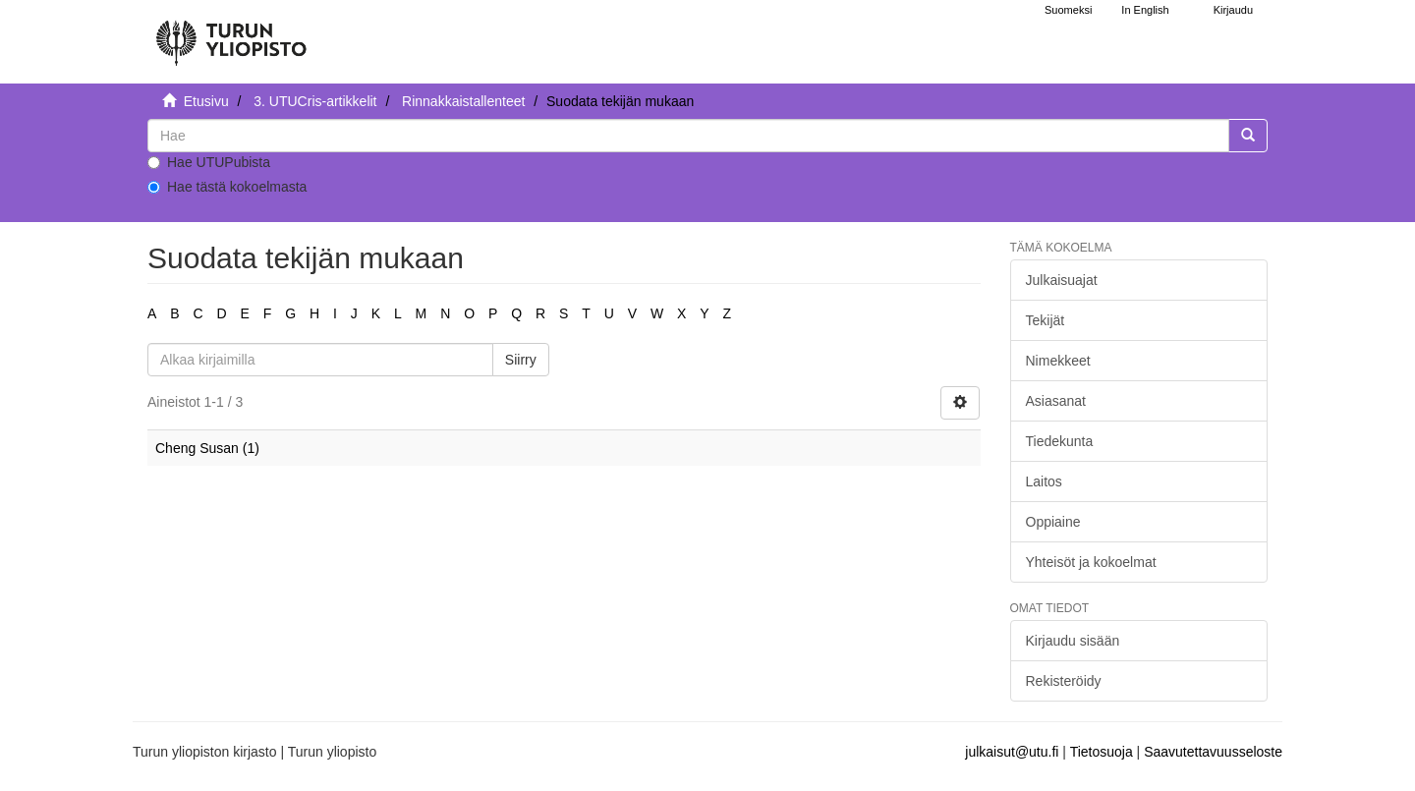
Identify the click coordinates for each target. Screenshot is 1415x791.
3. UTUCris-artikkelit (315, 101)
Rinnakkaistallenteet (463, 101)
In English (1144, 10)
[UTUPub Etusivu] (231, 34)
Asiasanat (1056, 401)
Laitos (1044, 481)
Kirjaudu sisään (1073, 641)
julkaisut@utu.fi (1011, 752)
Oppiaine (1053, 522)
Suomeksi (1068, 10)
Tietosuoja (1101, 752)
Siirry (521, 359)
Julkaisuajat (1062, 280)
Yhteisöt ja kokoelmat (1091, 562)
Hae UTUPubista (208, 162)
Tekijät (1045, 320)
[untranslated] (688, 135)
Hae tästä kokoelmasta (227, 187)
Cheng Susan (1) (207, 448)
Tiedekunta (1060, 441)
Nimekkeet (1058, 360)
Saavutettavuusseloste (1213, 752)
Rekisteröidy (1064, 681)
